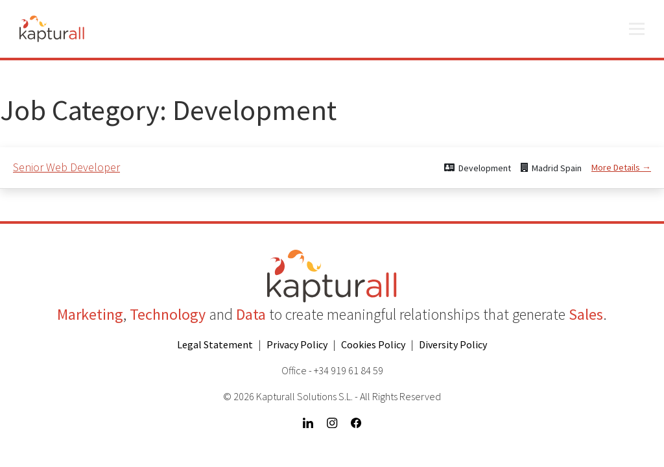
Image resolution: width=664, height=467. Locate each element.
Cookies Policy (373, 344)
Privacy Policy (297, 344)
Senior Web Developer (66, 167)
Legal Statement (215, 344)
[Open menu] (637, 29)
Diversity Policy (453, 344)
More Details (621, 167)
